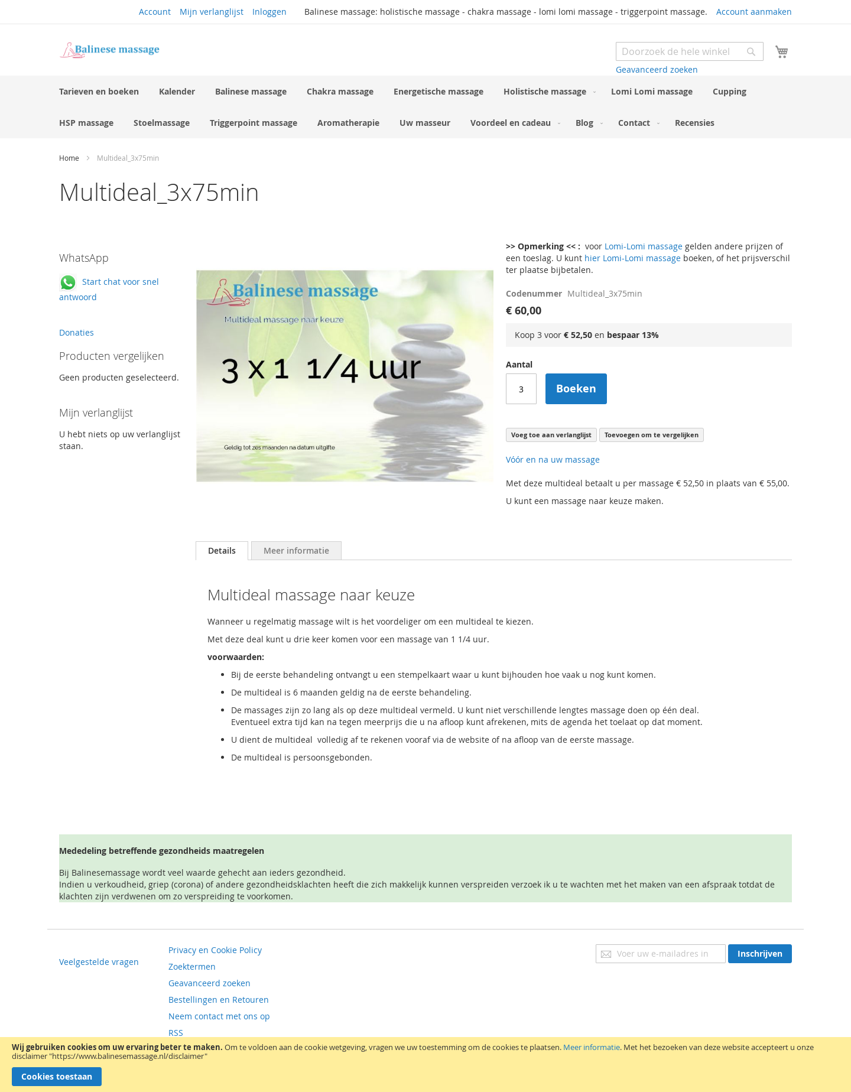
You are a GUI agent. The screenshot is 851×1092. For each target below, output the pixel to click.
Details (222, 550)
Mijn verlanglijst (211, 11)
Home (69, 157)
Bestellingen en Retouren (218, 999)
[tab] (222, 550)
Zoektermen (192, 966)
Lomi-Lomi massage (644, 246)
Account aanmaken (754, 11)
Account (155, 11)
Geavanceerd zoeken (657, 69)
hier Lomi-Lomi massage (632, 258)
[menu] (425, 107)
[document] (425, 1064)
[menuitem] (99, 91)
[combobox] (690, 51)
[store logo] (109, 50)
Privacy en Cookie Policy (215, 950)
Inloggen (269, 11)
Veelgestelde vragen (99, 961)
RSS (175, 1032)
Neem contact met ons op (219, 1016)
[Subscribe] (760, 953)
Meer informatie (591, 1047)
